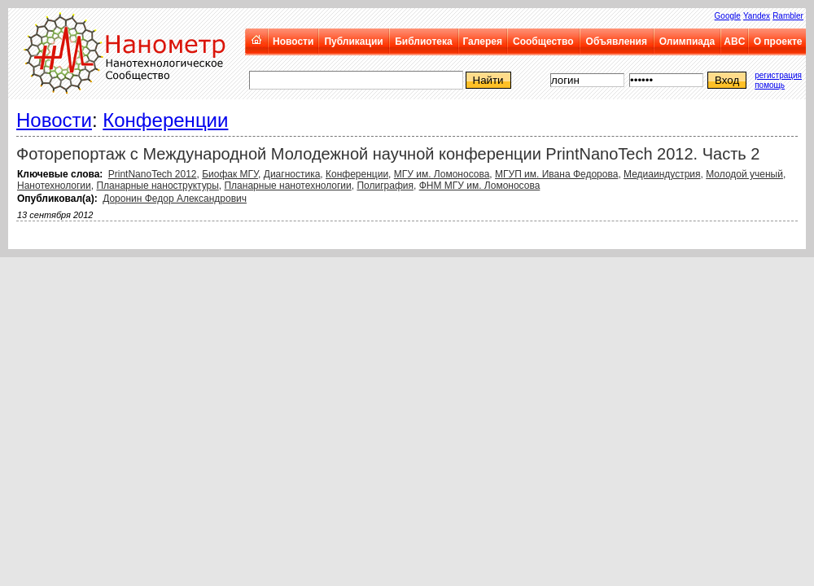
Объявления (616, 41)
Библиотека (423, 41)
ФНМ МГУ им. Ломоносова (479, 185)
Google (728, 15)
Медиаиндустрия (662, 174)
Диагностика (292, 174)
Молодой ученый (744, 174)
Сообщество (543, 41)
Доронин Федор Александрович (175, 198)
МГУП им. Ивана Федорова (556, 174)
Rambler (787, 15)
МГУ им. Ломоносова (442, 174)
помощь (770, 85)
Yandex (756, 15)
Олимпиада (687, 41)
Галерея (481, 41)
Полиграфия (385, 185)
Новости (293, 41)
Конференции (165, 120)
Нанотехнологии (54, 185)
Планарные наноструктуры (157, 185)
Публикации (353, 41)
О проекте (778, 41)
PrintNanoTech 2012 (152, 174)
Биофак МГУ (230, 174)
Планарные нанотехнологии (287, 185)
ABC (734, 41)
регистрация (778, 75)
